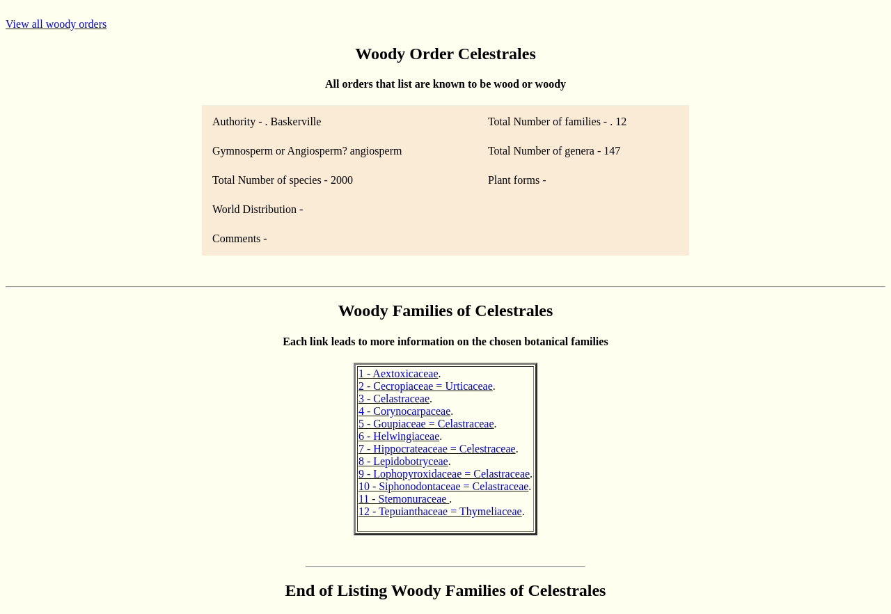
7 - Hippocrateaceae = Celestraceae (437, 449)
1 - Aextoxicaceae (398, 373)
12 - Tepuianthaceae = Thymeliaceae (440, 511)
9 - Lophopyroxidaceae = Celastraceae (444, 474)
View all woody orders (56, 24)
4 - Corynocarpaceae (404, 411)
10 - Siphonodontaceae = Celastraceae (443, 486)
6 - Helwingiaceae (398, 436)
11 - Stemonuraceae (403, 499)
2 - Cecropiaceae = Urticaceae (425, 386)
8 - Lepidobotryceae (403, 461)
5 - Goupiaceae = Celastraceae (426, 424)
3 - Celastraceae (393, 398)
